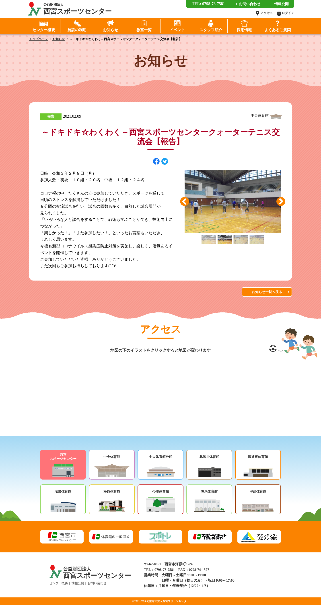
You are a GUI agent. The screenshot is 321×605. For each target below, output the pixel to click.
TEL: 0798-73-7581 (208, 4)
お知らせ (58, 39)
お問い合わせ (97, 583)
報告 (50, 116)
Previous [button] (184, 201)
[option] (233, 201)
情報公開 (78, 583)
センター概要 (58, 583)
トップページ (38, 39)
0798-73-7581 (164, 570)
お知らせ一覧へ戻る (267, 292)
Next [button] (280, 201)
